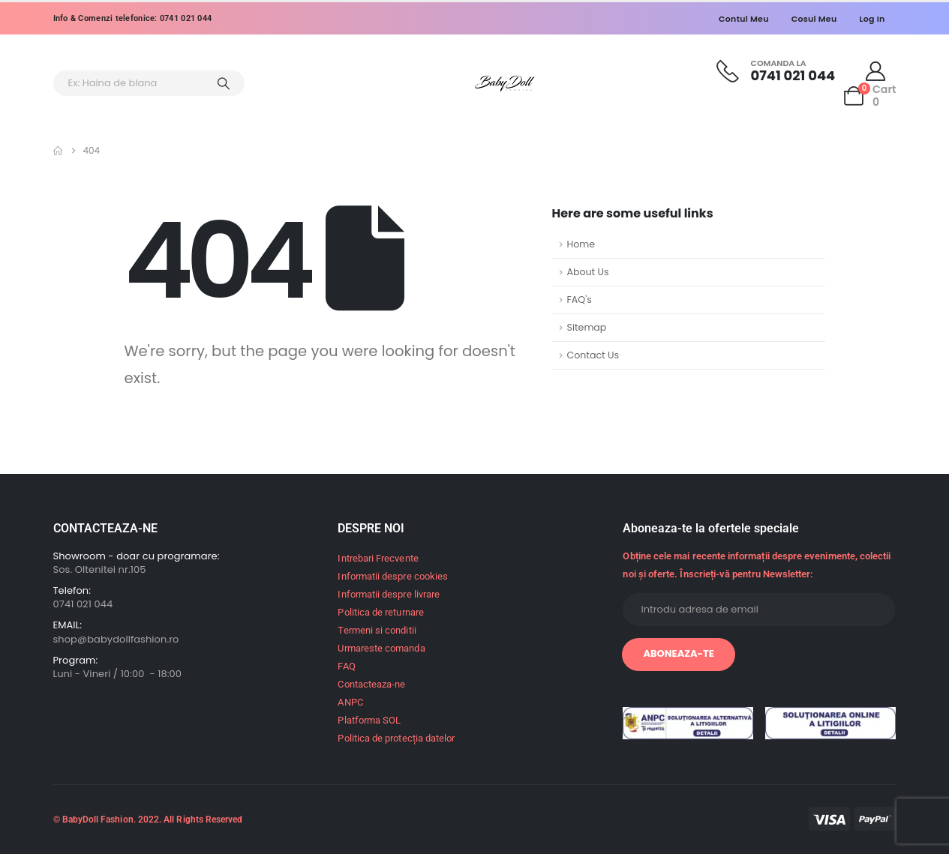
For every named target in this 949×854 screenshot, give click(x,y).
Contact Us (593, 355)
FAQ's (579, 299)
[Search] (224, 83)
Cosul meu (814, 19)
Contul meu (744, 19)
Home (581, 244)
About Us (588, 271)
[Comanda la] (775, 70)
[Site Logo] (505, 83)
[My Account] (875, 71)
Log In (871, 19)
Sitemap (587, 327)
